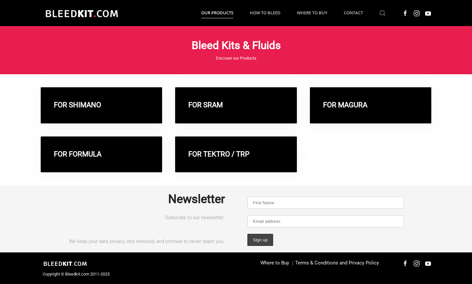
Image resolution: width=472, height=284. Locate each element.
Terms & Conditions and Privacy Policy (337, 263)
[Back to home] (81, 13)
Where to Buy (312, 13)
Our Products (217, 13)
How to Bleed (265, 13)
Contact (353, 13)
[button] (382, 13)
